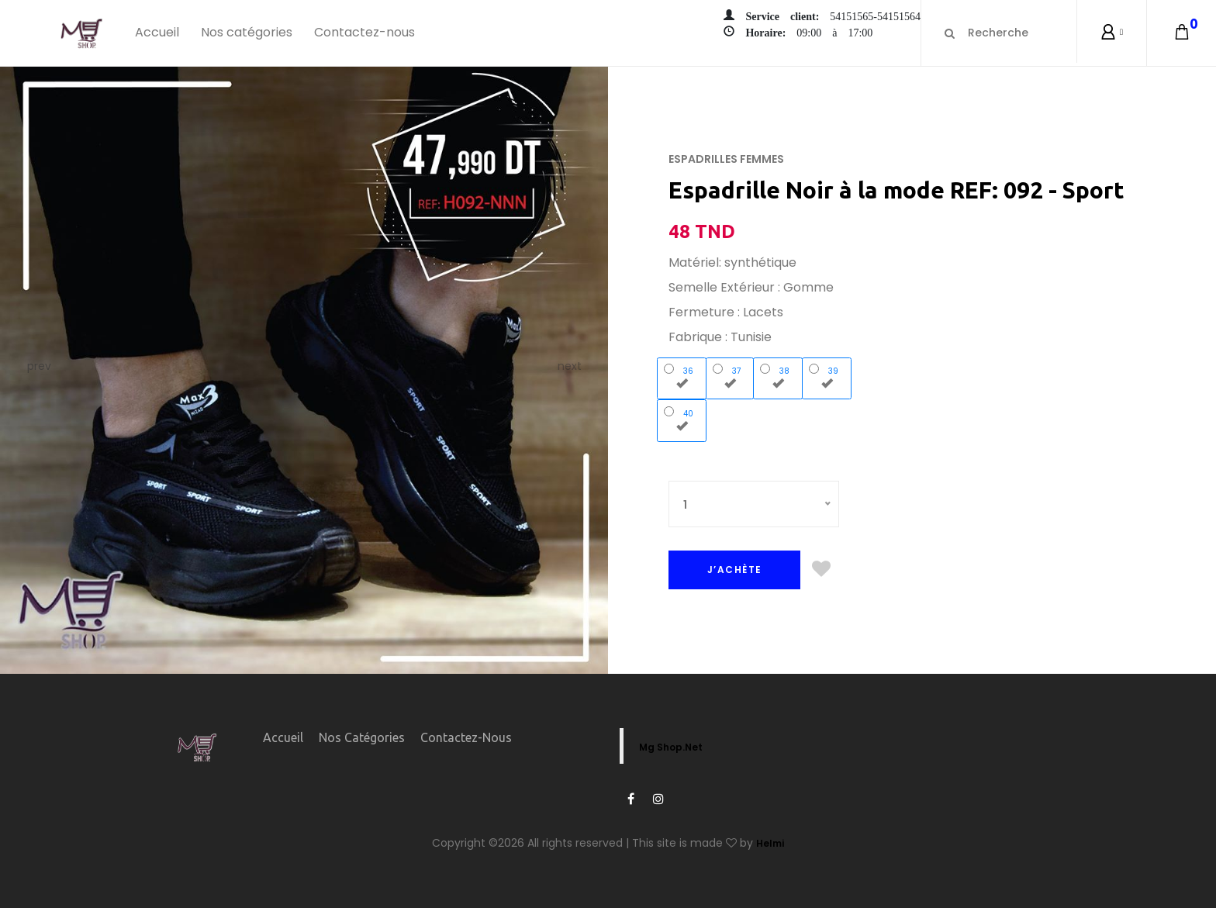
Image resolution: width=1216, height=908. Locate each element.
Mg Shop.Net (671, 747)
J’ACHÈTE (734, 569)
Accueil (157, 32)
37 (730, 376)
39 (827, 376)
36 (682, 376)
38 (778, 376)
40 (682, 418)
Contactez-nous (364, 32)
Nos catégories (246, 32)
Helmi (770, 843)
